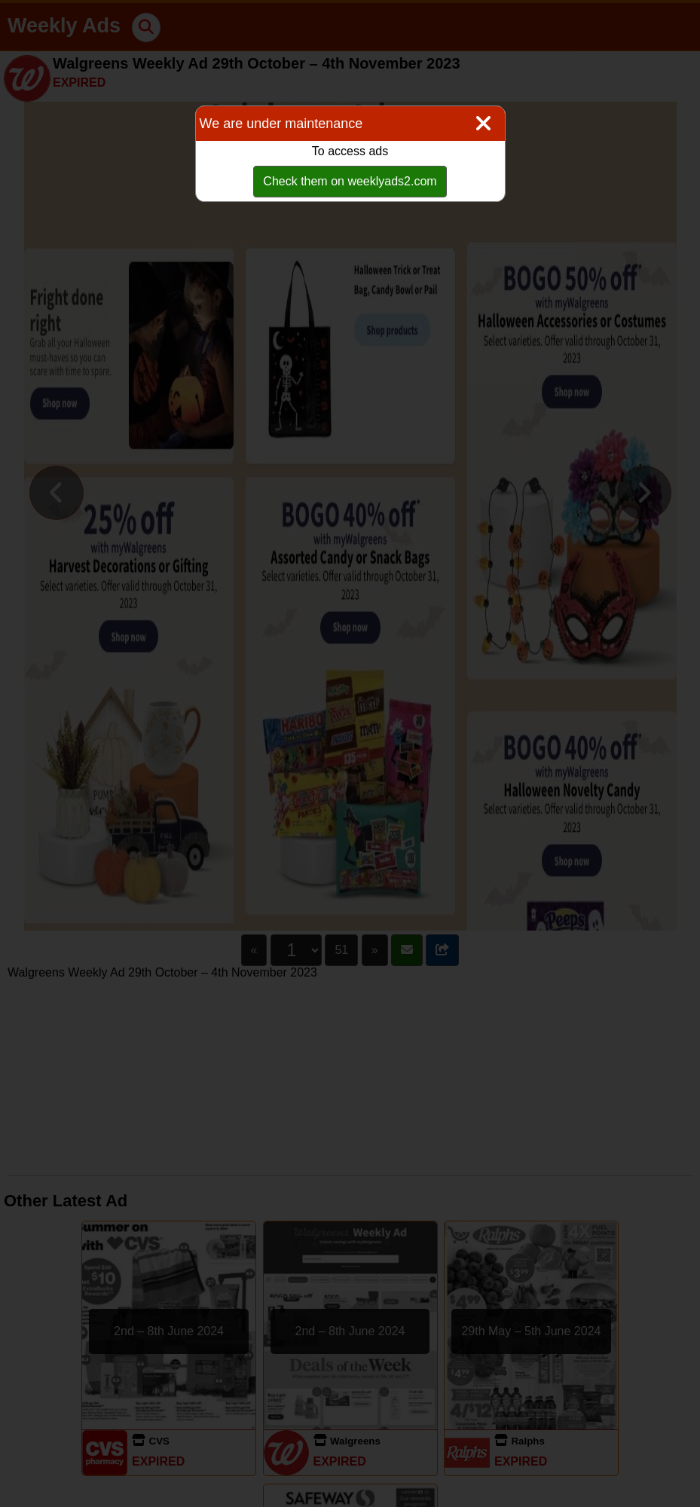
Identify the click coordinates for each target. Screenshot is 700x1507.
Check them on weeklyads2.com (349, 181)
